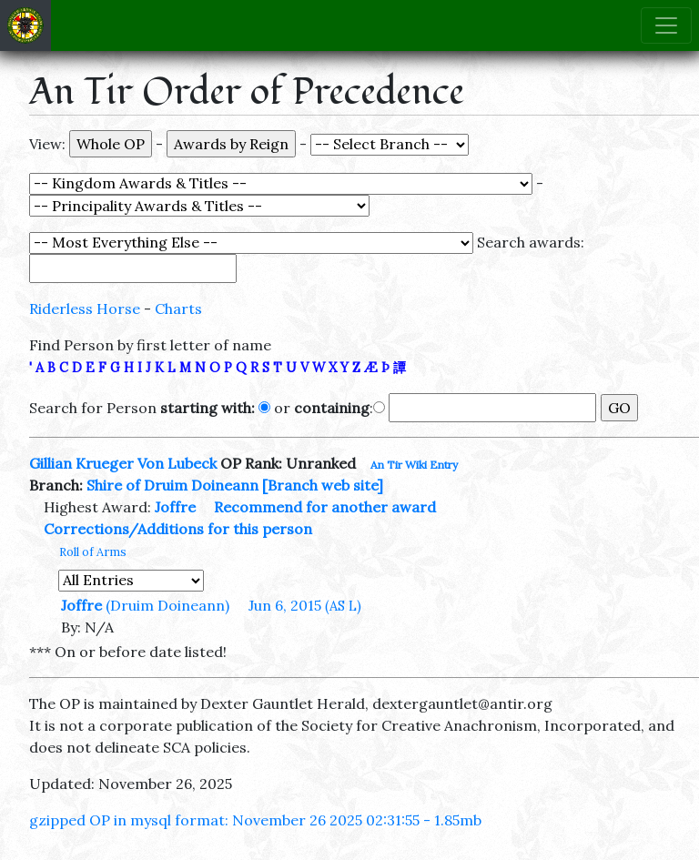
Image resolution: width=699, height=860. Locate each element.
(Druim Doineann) (167, 605)
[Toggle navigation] (666, 25)
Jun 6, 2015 (304, 605)
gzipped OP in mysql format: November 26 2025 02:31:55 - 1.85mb (255, 820)
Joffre (175, 507)
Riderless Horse (84, 308)
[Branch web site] (322, 485)
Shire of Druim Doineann (172, 485)
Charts (178, 308)
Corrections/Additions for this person (178, 529)
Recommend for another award (325, 507)
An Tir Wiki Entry (414, 464)
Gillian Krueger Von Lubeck (123, 463)
